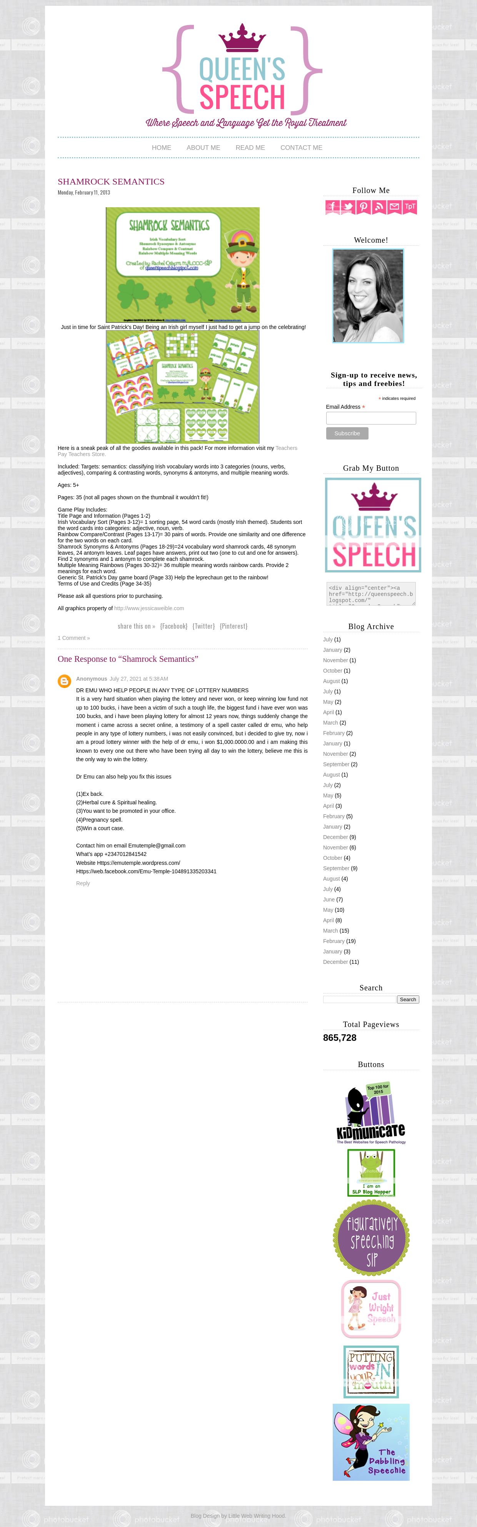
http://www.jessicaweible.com (149, 608)
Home (161, 147)
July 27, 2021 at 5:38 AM (139, 679)
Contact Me (301, 147)
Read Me (250, 147)
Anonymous (91, 679)
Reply (83, 883)
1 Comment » (74, 638)
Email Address (345, 407)
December (335, 962)
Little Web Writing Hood (256, 1516)
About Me (203, 147)
